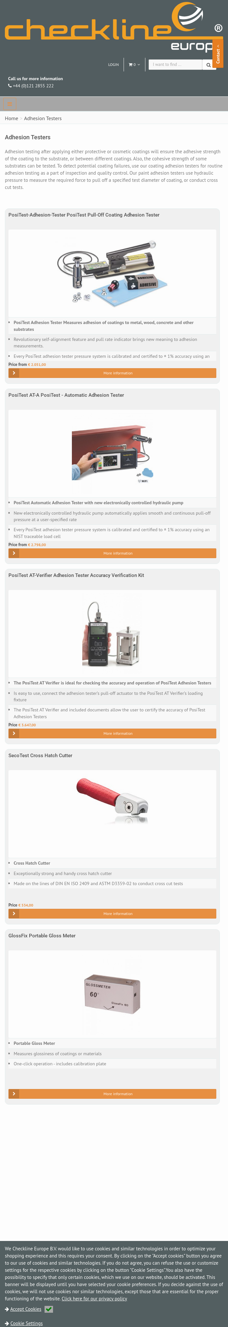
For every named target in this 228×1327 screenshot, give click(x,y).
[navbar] (9, 104)
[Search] (209, 64)
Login (113, 64)
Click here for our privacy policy (94, 1299)
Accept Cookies (31, 1309)
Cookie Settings (26, 1323)
